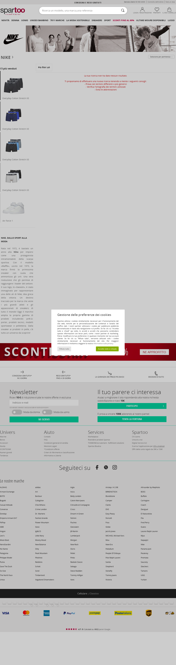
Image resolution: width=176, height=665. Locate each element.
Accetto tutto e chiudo (107, 349)
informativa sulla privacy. (103, 343)
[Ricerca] (123, 10)
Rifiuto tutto (64, 349)
